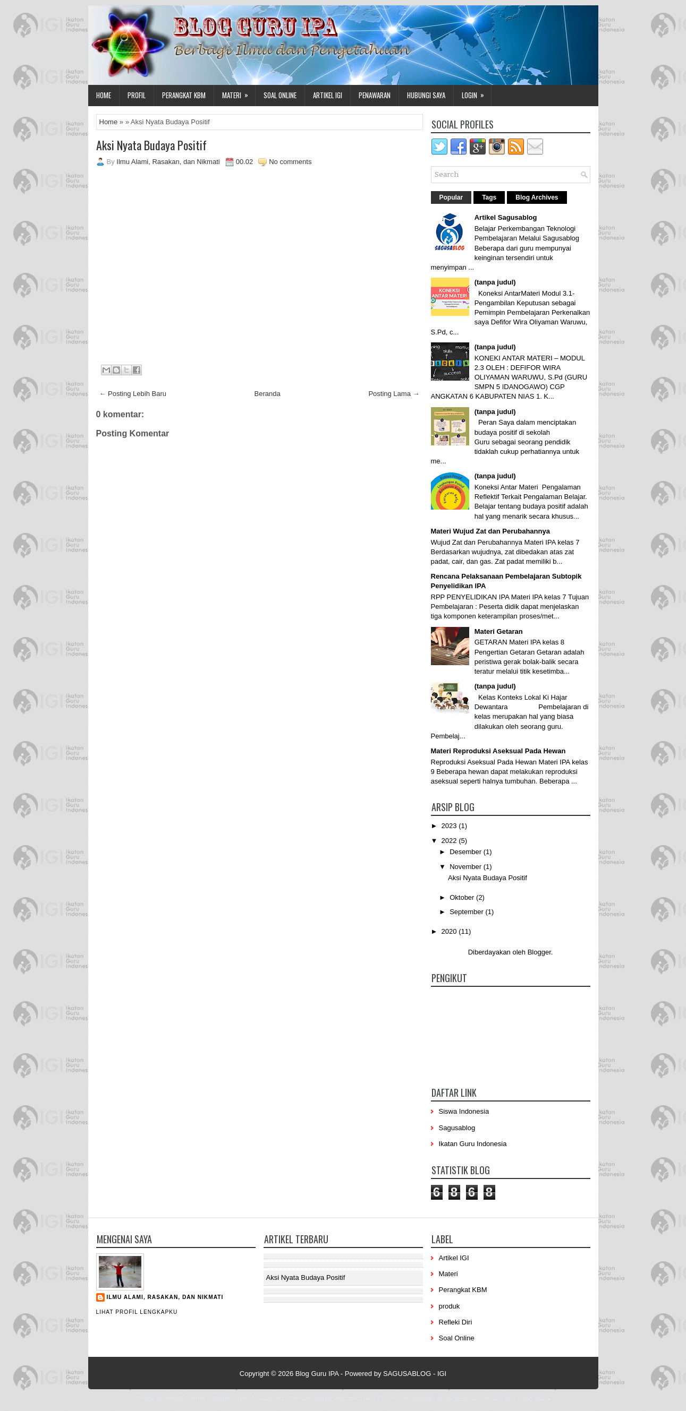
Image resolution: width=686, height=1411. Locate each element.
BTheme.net (393, 1398)
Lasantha (272, 1398)
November (467, 867)
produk (449, 1306)
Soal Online (280, 95)
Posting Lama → (393, 394)
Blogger (539, 952)
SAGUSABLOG (407, 1374)
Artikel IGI (327, 95)
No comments (290, 162)
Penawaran (375, 95)
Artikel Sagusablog (506, 217)
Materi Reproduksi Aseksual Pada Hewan (498, 751)
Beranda (268, 394)
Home (103, 95)
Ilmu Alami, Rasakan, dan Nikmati (165, 1297)
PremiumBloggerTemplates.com (330, 1398)
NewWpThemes (185, 1398)
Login (476, 92)
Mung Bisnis (460, 1398)
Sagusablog (457, 1128)
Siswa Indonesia (464, 1111)
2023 (450, 826)
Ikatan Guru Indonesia (473, 1144)
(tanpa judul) (495, 282)
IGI (441, 1374)
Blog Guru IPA (316, 1374)
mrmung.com (498, 1398)
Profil (137, 95)
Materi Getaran (499, 631)
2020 (450, 931)
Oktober (463, 897)
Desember (467, 852)
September (467, 912)
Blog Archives (536, 197)
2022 (450, 841)
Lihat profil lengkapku (137, 1312)
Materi (238, 92)
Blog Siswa (535, 1398)
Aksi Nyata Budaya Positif (151, 145)
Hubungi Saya (426, 95)
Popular (451, 197)
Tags (489, 197)
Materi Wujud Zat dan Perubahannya (490, 531)
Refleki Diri (455, 1322)
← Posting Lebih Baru (132, 394)
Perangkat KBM (184, 95)
